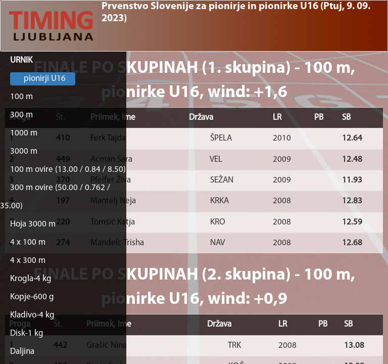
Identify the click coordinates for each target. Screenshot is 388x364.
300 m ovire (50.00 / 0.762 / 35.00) (55, 197)
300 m (21, 115)
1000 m (23, 133)
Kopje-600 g (32, 297)
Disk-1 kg (26, 333)
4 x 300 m (27, 260)
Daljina (22, 351)
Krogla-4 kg (31, 279)
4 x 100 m (27, 242)
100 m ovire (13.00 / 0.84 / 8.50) (68, 169)
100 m (21, 97)
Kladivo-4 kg (32, 315)
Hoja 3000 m (33, 224)
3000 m (23, 151)
